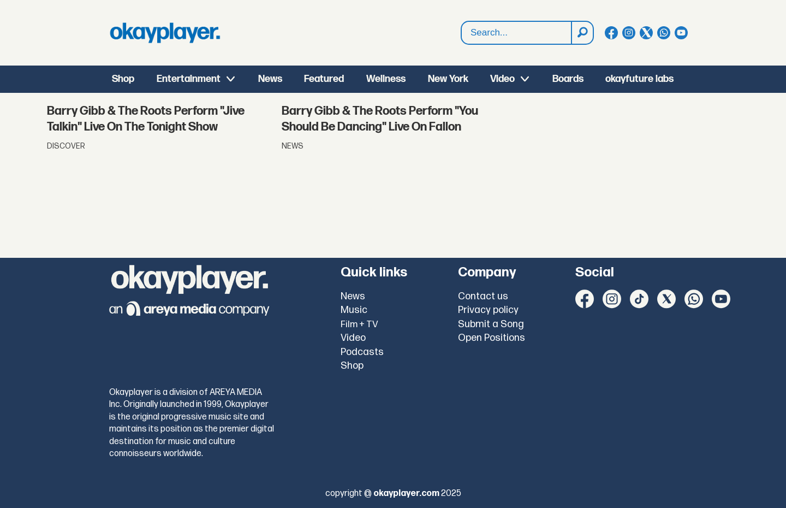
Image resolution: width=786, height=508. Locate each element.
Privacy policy (488, 310)
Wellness (386, 79)
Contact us (483, 296)
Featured (324, 79)
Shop (123, 79)
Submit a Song (491, 324)
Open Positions (491, 338)
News (270, 79)
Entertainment (189, 79)
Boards (567, 79)
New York (448, 79)
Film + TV (359, 324)
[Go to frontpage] (165, 33)
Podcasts (362, 352)
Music (354, 310)
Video (502, 79)
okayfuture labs (639, 79)
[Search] (582, 33)
